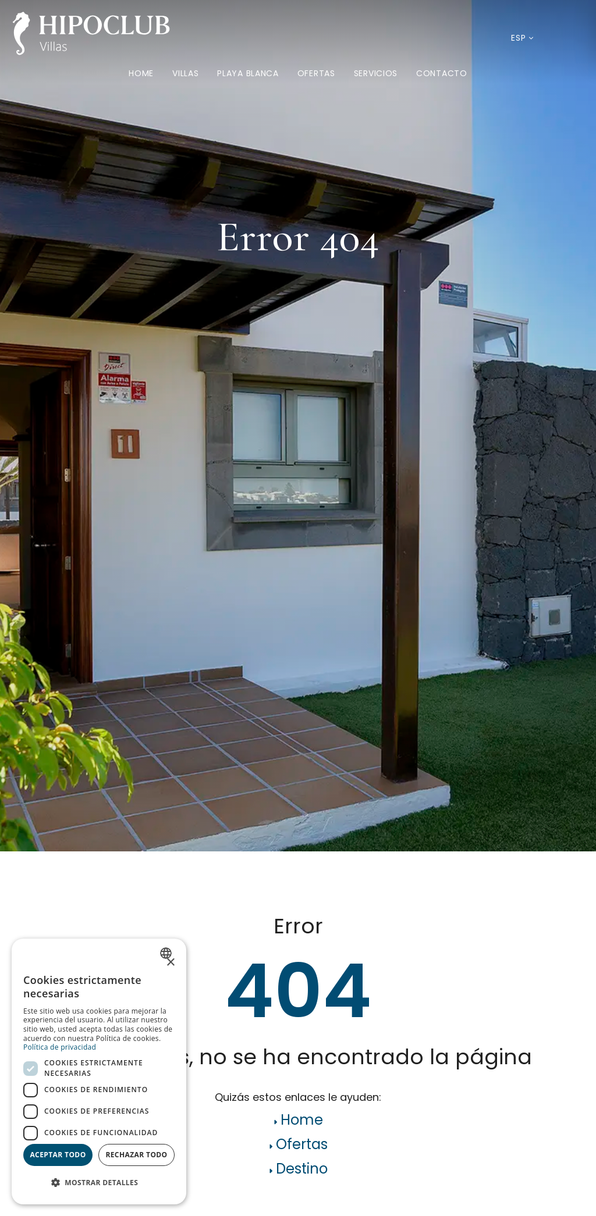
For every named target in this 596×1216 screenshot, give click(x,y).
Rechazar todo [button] (136, 1155)
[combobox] (167, 953)
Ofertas (316, 73)
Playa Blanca (247, 73)
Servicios (376, 73)
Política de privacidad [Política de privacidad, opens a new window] (59, 1047)
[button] (99, 1183)
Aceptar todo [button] (58, 1155)
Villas (185, 73)
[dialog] (99, 1071)
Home (141, 73)
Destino (298, 1168)
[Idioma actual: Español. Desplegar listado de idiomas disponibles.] (518, 38)
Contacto (441, 73)
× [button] (170, 962)
